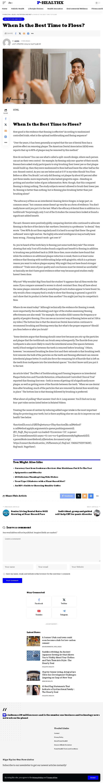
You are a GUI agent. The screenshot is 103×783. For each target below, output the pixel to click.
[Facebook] (39, 605)
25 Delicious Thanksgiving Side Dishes (37, 477)
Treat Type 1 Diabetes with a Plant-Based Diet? (41, 481)
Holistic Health (48, 670)
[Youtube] (39, 616)
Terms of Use (54, 778)
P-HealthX (50, 3)
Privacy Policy (38, 778)
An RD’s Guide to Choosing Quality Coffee (39, 485)
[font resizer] (10, 3)
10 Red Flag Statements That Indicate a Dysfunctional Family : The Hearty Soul (58, 692)
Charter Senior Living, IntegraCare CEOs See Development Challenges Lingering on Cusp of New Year (59, 678)
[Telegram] (64, 616)
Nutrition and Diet (13, 19)
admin (17, 41)
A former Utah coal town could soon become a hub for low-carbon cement (59, 643)
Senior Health (47, 684)
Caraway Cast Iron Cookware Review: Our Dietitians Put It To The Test (55, 468)
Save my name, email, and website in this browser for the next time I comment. (38, 577)
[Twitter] (64, 605)
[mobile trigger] (5, 3)
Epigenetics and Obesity (29, 472)
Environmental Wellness (51, 650)
